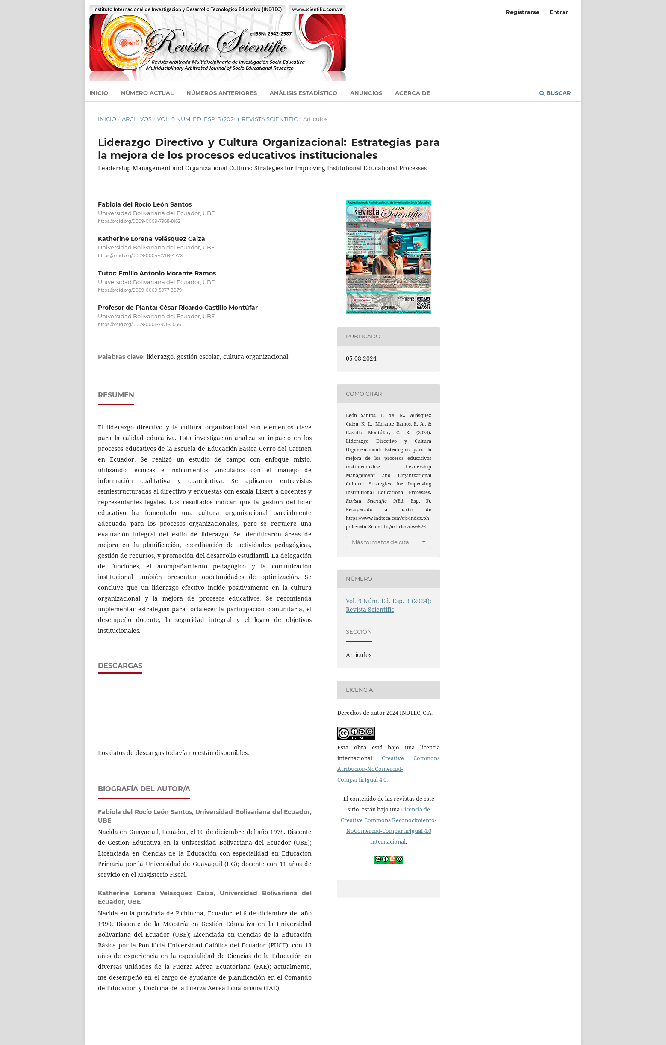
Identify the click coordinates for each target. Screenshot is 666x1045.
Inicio (98, 92)
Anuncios (366, 92)
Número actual (147, 92)
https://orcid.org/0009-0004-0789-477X (140, 256)
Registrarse (522, 12)
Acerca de (412, 92)
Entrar (558, 12)
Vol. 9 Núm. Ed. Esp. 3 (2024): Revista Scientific (227, 118)
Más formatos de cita (380, 542)
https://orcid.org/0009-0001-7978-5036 (139, 324)
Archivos (137, 118)
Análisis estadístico (303, 92)
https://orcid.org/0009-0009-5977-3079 (140, 290)
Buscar (555, 92)
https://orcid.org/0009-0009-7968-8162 (139, 221)
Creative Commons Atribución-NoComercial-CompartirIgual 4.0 (388, 768)
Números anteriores (221, 92)
